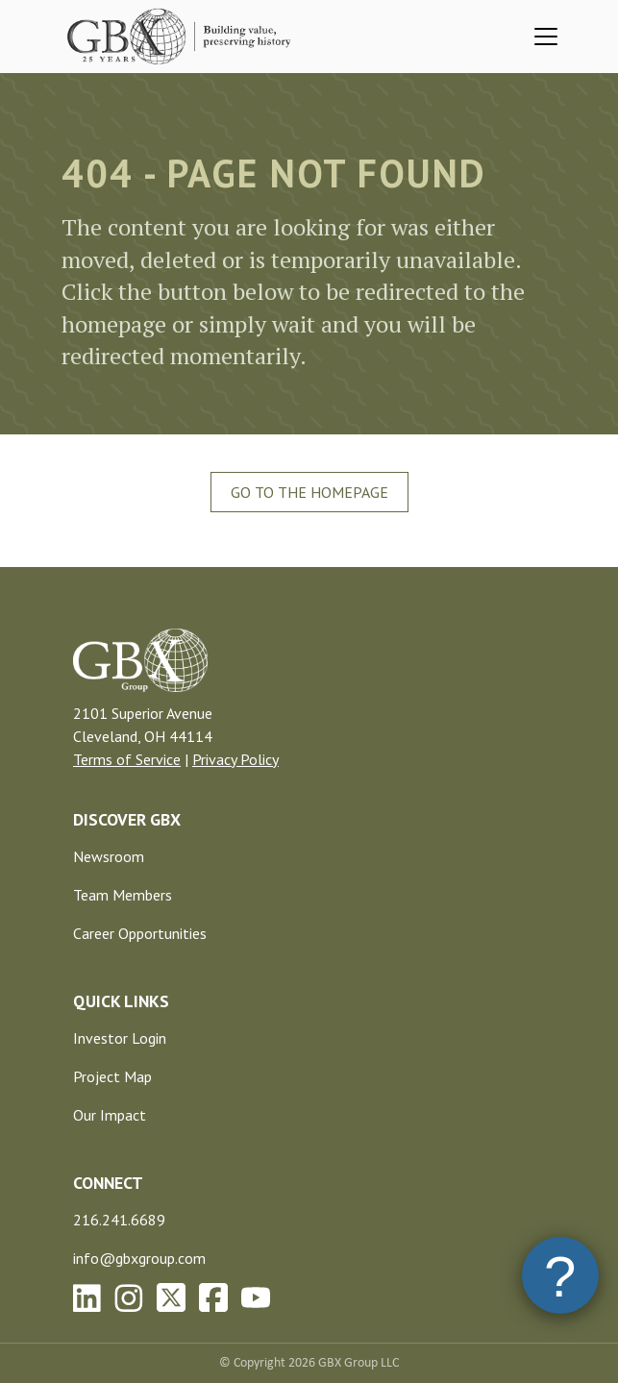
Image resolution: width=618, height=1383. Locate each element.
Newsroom (108, 856)
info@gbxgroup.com (139, 1258)
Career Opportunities (140, 933)
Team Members (122, 894)
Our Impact (109, 1114)
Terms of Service (127, 759)
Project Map (112, 1076)
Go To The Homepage (309, 492)
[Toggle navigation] (546, 36)
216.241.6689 (119, 1219)
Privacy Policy (235, 759)
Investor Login (119, 1038)
